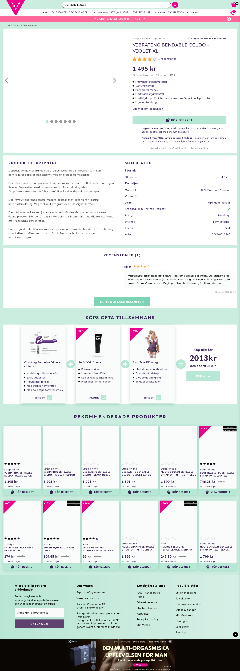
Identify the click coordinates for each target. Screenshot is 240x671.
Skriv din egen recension (122, 301)
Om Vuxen (143, 625)
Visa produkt (217, 492)
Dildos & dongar (185, 609)
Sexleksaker (183, 598)
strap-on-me (158, 38)
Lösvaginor (182, 621)
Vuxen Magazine (186, 592)
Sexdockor (182, 626)
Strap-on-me (30, 25)
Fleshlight (181, 632)
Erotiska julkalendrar (188, 604)
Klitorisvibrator (184, 615)
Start (7, 25)
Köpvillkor (143, 613)
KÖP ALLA (203, 376)
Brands (16, 25)
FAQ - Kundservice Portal (148, 594)
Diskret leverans (147, 602)
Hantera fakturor (147, 608)
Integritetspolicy (147, 619)
